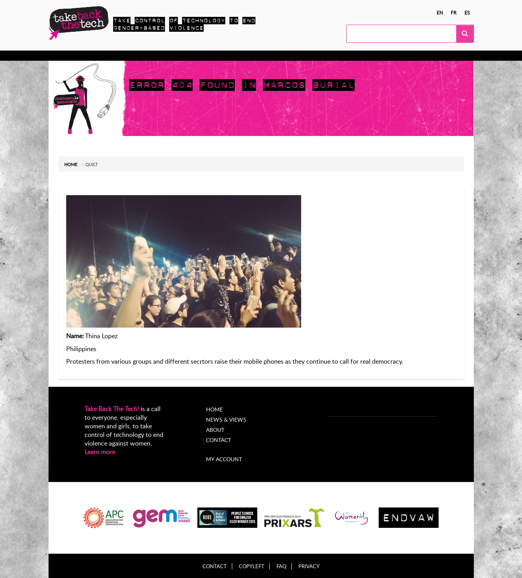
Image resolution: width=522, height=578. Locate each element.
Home (70, 164)
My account (224, 459)
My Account (294, 55)
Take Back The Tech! (112, 408)
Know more (79, 55)
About (259, 55)
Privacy (309, 566)
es (467, 12)
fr (454, 12)
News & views (221, 55)
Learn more (100, 452)
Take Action (121, 55)
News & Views (226, 419)
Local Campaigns (169, 55)
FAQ (281, 566)
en (440, 12)
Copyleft (251, 566)
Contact (218, 440)
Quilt (91, 164)
